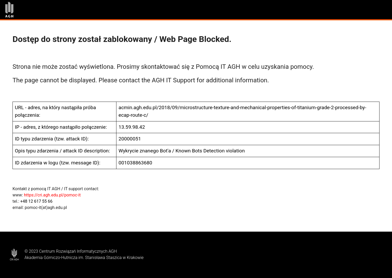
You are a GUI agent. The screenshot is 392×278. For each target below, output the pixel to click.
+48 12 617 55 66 (36, 201)
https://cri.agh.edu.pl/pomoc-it (52, 195)
